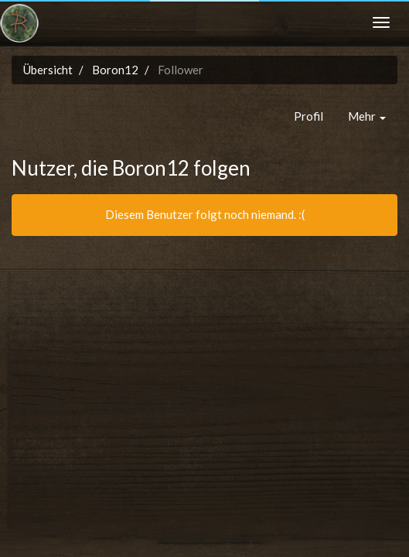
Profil (308, 116)
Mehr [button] (367, 116)
